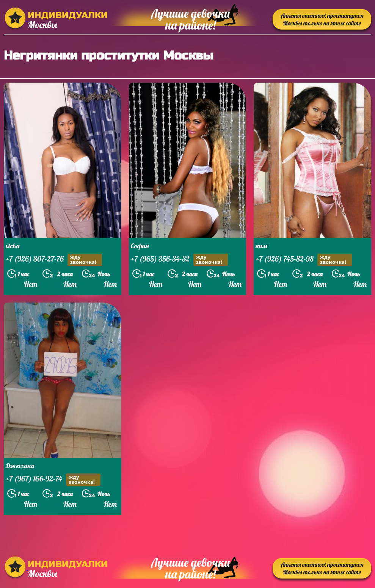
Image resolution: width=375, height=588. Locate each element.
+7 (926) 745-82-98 (304, 260)
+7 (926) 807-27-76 (54, 260)
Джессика (20, 465)
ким (261, 245)
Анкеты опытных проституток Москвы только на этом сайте (322, 19)
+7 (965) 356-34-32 (179, 260)
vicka (12, 245)
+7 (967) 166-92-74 (53, 480)
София (140, 245)
